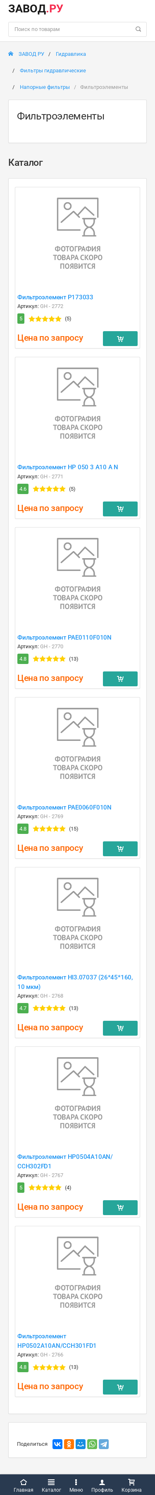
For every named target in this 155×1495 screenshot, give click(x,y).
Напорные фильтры (45, 87)
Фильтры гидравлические (53, 70)
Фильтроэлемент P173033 (55, 297)
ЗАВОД (35, 8)
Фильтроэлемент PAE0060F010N (64, 807)
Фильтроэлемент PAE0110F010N (64, 637)
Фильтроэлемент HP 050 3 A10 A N (67, 467)
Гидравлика (71, 54)
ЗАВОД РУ (26, 54)
